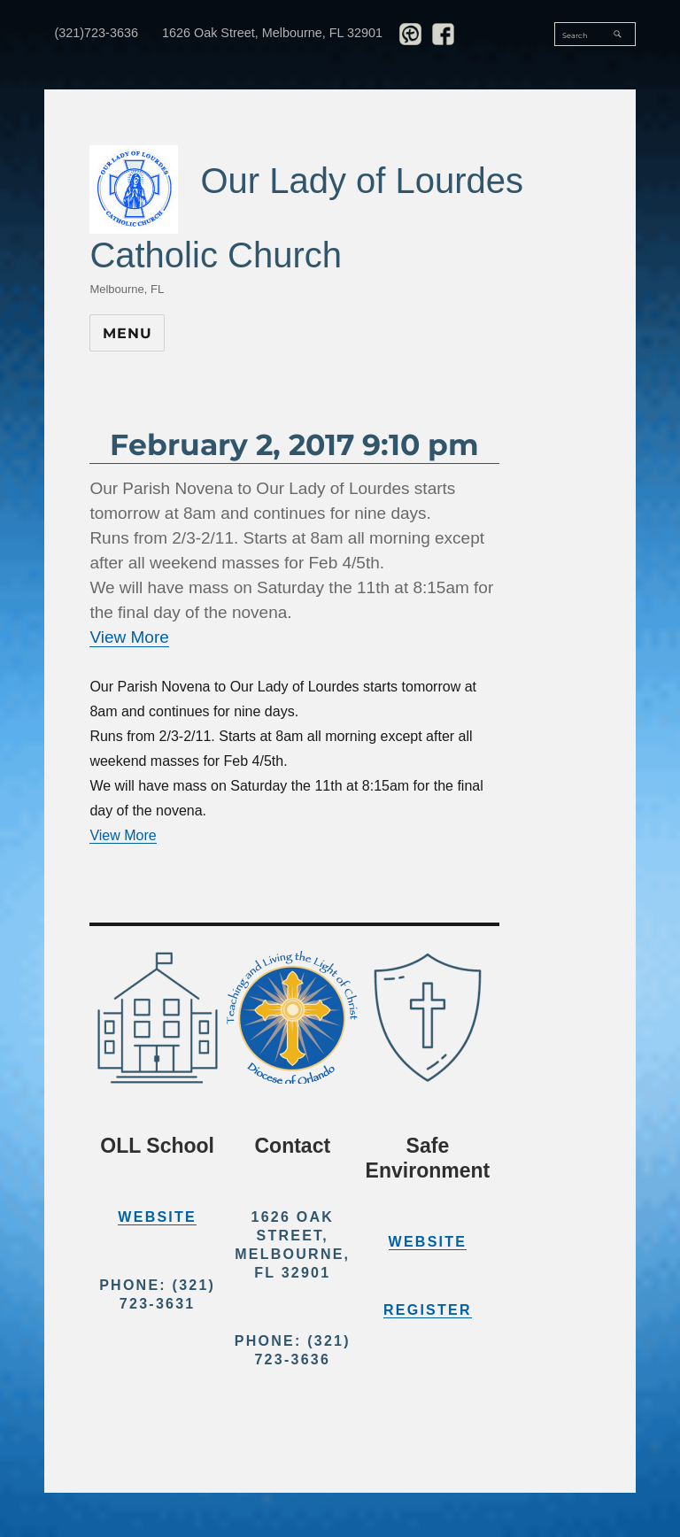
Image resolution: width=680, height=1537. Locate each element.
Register (427, 1309)
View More (128, 637)
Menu (127, 333)
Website (157, 1216)
